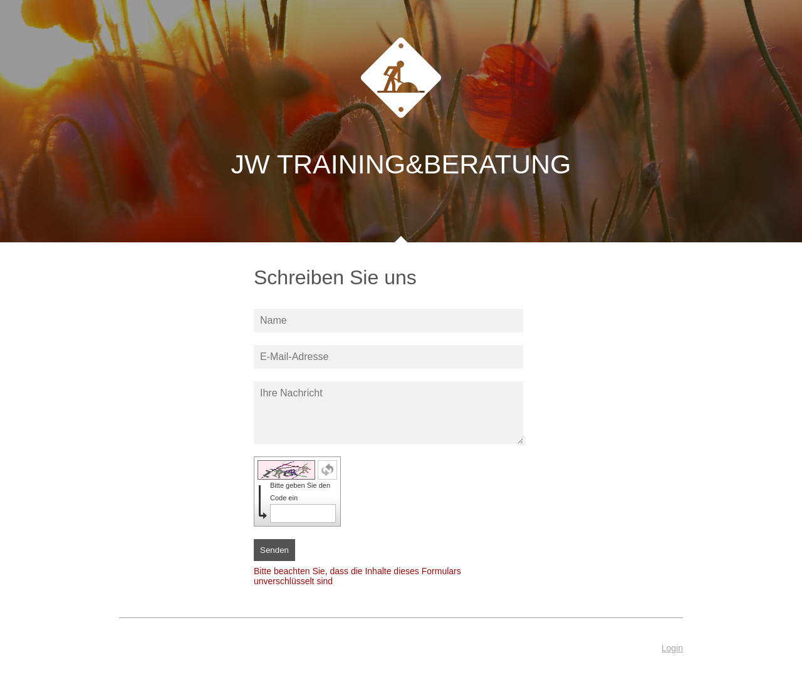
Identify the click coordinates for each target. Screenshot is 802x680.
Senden (274, 550)
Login (672, 648)
